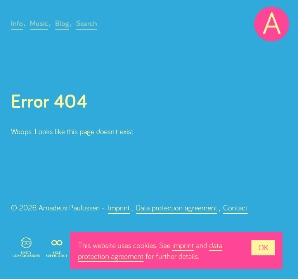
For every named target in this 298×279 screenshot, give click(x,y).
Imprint (119, 207)
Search (86, 23)
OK (263, 247)
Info (17, 23)
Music (39, 23)
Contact (235, 207)
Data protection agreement (176, 207)
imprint (183, 245)
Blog (62, 23)
